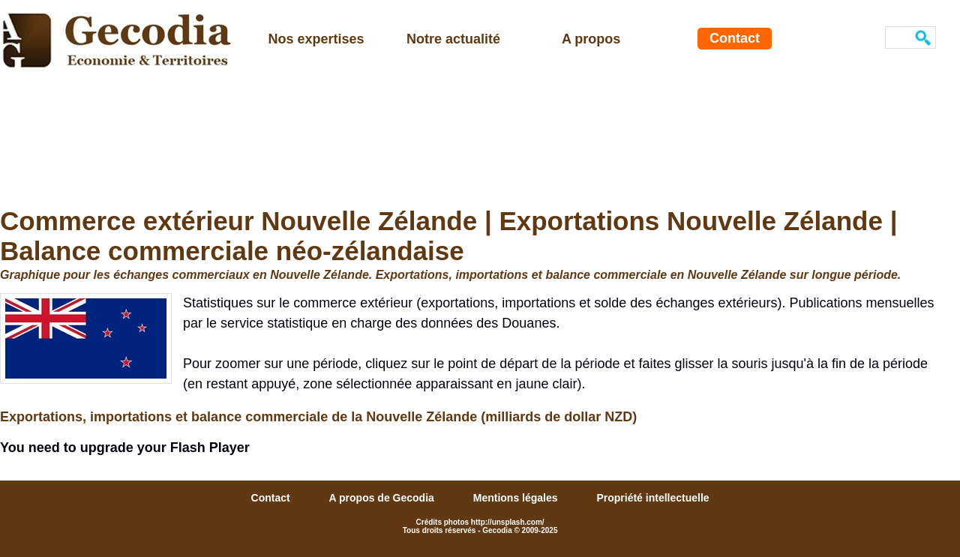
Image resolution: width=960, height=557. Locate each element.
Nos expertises (316, 38)
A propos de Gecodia (383, 498)
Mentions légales (517, 498)
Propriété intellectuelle (652, 498)
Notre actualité (453, 38)
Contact (735, 38)
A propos (591, 38)
